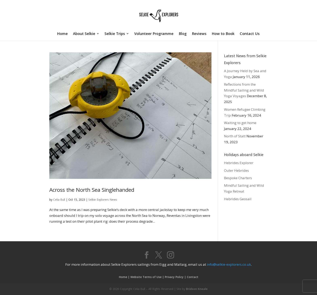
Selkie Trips (115, 34)
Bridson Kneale (197, 289)
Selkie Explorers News (102, 199)
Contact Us (250, 34)
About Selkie (84, 34)
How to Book (223, 34)
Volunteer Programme (153, 34)
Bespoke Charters (238, 178)
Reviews (199, 34)
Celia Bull (59, 199)
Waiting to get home (240, 122)
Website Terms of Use (146, 277)
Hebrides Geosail (237, 199)
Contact (192, 277)
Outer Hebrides (236, 170)
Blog (183, 34)
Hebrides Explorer (238, 162)
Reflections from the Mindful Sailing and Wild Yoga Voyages (244, 90)
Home (62, 34)
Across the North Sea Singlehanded (91, 189)
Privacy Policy (174, 277)
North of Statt (235, 136)
